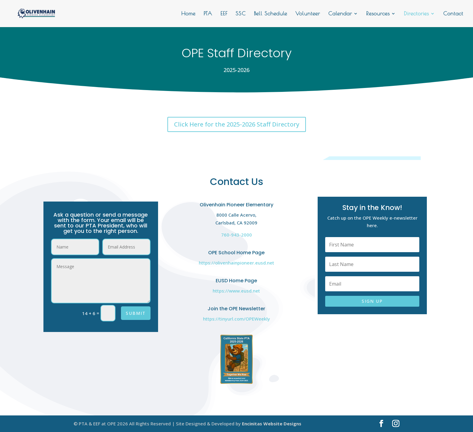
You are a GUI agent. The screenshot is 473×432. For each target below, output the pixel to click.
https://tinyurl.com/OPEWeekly (236, 319)
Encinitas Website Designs (271, 424)
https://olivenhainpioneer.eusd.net (236, 263)
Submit (136, 313)
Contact (453, 14)
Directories (416, 14)
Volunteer (307, 14)
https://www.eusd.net (236, 291)
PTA (208, 14)
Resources (378, 14)
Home (188, 14)
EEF (224, 14)
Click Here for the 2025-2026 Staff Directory (236, 124)
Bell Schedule (270, 14)
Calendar (340, 14)
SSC (241, 14)
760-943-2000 (236, 235)
